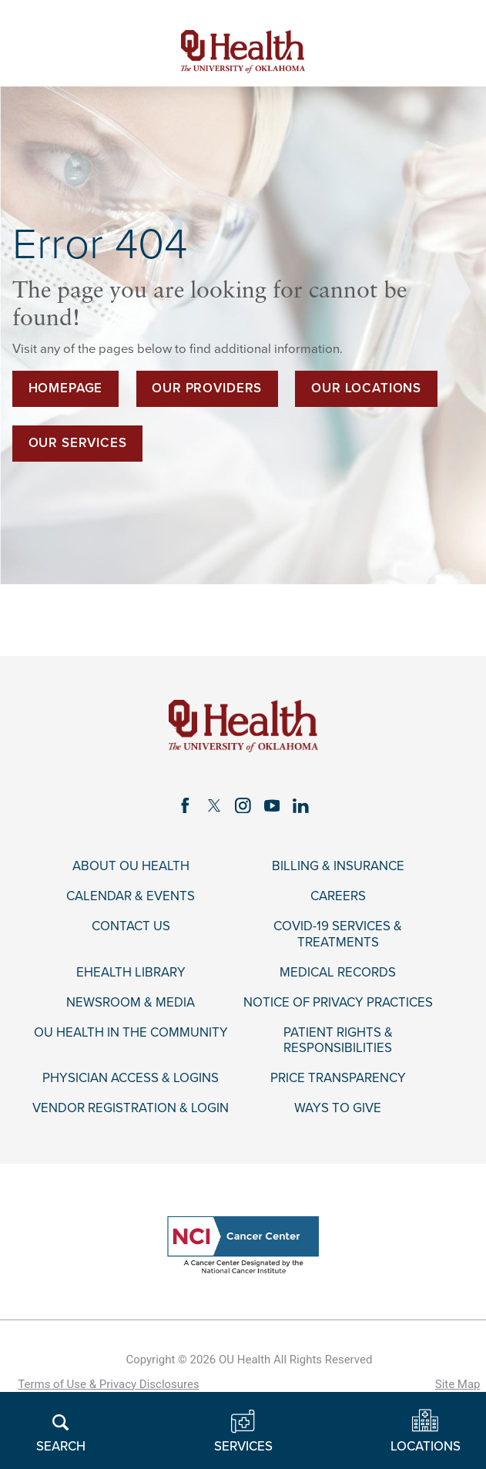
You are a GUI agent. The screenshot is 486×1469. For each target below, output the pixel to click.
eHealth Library (131, 972)
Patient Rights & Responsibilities (338, 1040)
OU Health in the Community (131, 1032)
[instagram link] (243, 805)
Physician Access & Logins (130, 1078)
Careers (338, 896)
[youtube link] (271, 805)
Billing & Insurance (338, 866)
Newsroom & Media (130, 1002)
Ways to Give (337, 1108)
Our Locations (366, 388)
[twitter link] (213, 805)
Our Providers (207, 388)
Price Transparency (338, 1078)
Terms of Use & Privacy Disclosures (108, 1384)
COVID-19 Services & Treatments (337, 934)
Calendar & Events (130, 896)
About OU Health (130, 866)
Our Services (77, 443)
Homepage (65, 388)
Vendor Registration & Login (130, 1108)
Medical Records (338, 972)
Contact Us (131, 926)
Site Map (458, 1384)
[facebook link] (185, 805)
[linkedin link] (301, 805)
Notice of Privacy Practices (338, 1002)
